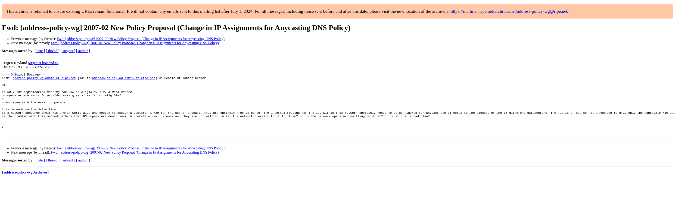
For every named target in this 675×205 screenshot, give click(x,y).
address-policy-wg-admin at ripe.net (44, 79)
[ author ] (83, 51)
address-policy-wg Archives (25, 185)
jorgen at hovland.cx (43, 63)
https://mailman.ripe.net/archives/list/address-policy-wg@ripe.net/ (510, 11)
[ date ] (39, 51)
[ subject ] (67, 51)
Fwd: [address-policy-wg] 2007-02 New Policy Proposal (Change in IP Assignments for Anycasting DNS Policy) (140, 39)
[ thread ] (52, 51)
